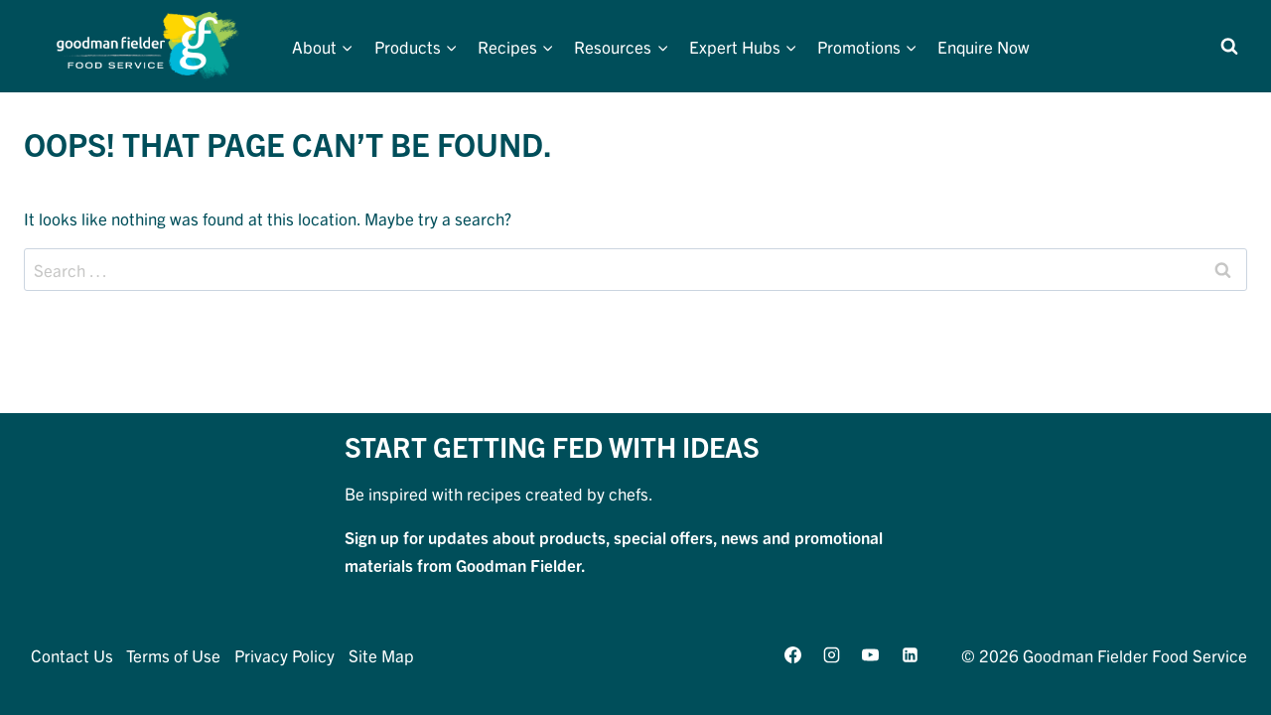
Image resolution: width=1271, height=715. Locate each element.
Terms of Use (173, 654)
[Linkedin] (909, 654)
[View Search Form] (1229, 47)
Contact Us (72, 654)
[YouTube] (871, 654)
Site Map (381, 654)
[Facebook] (793, 654)
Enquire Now (983, 46)
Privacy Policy (284, 654)
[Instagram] (832, 654)
